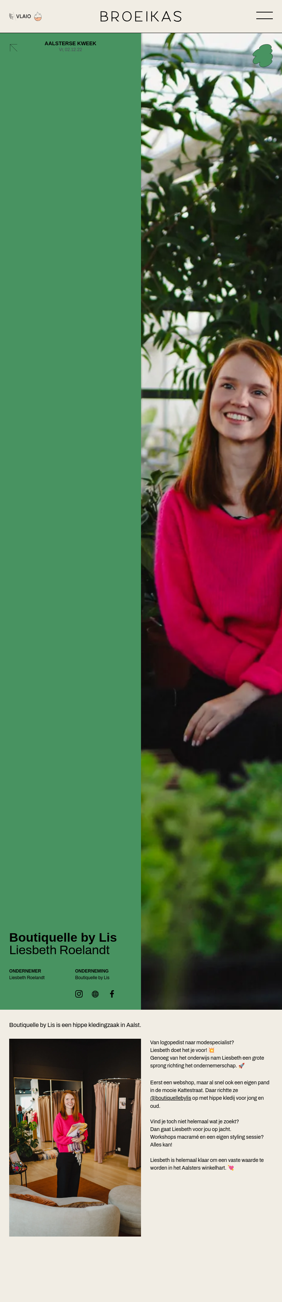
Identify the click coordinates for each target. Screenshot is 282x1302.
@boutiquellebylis (170, 1098)
